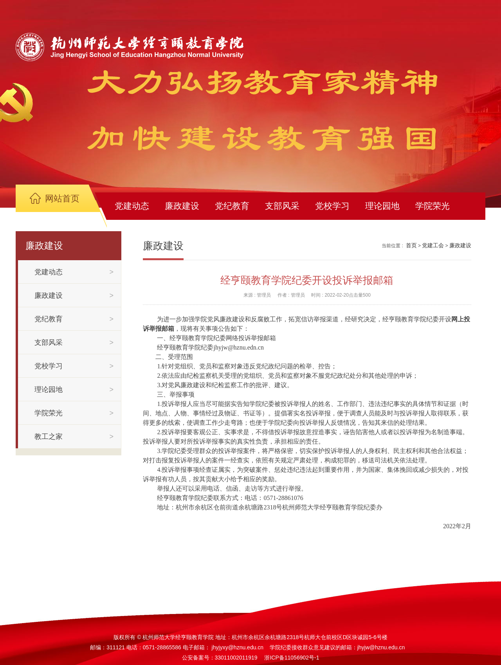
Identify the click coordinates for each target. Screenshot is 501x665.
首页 (411, 245)
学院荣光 (432, 206)
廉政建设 (182, 206)
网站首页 (62, 198)
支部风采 (282, 206)
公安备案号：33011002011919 (220, 657)
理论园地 (382, 206)
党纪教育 (232, 206)
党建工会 (433, 245)
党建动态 (132, 206)
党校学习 (332, 206)
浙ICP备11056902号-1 (291, 657)
